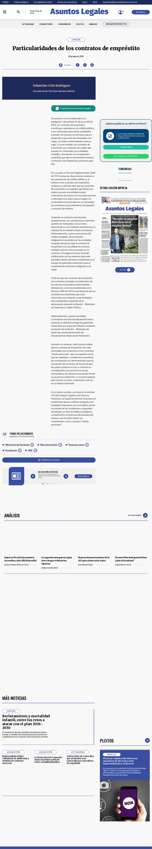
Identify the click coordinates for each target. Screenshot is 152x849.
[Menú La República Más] (4, 12)
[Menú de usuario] (120, 12)
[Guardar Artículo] (64, 65)
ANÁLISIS (93, 24)
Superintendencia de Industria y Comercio (120, 2)
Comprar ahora (125, 147)
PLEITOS (80, 24)
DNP (30, 450)
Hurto (85, 2)
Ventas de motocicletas (67, 2)
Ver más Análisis (138, 515)
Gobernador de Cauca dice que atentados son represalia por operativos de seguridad (80, 760)
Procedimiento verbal (43, 2)
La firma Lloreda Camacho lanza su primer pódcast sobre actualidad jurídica (48, 759)
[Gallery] (49, 474)
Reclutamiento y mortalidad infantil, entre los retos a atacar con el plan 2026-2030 (26, 722)
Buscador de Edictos (116, 24)
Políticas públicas (21, 2)
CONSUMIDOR (64, 24)
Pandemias (11, 450)
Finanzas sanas (76, 444)
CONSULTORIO (46, 24)
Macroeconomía (48, 444)
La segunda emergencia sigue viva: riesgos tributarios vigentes (56, 560)
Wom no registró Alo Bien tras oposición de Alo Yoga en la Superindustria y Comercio (120, 761)
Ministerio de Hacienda (17, 444)
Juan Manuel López (94, 565)
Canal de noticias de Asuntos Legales (73, 108)
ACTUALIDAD (28, 24)
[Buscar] (18, 12)
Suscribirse (140, 12)
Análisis (12, 515)
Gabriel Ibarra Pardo (131, 565)
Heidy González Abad (57, 568)
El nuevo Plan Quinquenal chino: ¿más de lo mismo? (131, 559)
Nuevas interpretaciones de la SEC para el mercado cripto (93, 559)
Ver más (125, 269)
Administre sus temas (49, 460)
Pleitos (107, 740)
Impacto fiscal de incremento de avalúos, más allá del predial (20, 559)
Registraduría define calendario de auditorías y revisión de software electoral (15, 760)
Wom (95, 2)
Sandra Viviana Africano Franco (20, 565)
